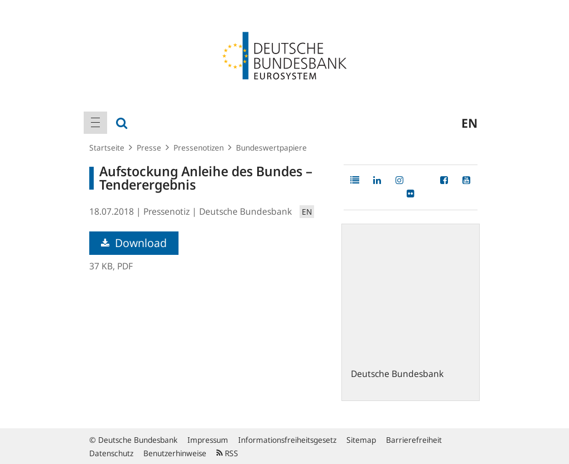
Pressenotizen (198, 147)
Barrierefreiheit (414, 439)
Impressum (207, 439)
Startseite (106, 147)
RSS (227, 453)
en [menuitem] (469, 122)
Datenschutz (111, 453)
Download (134, 242)
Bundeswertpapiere (271, 147)
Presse (149, 147)
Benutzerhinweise (174, 453)
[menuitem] (95, 123)
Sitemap (361, 439)
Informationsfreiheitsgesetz (287, 439)
